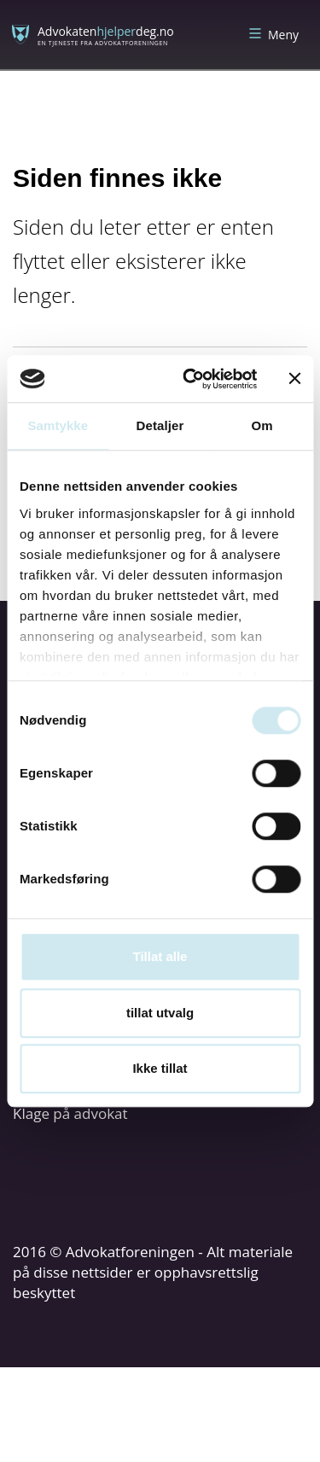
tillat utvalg (160, 1012)
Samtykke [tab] (57, 425)
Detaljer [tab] (160, 425)
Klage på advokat (70, 1113)
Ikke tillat (159, 1068)
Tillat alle (160, 956)
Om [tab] (262, 425)
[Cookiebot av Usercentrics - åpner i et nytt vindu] (191, 379)
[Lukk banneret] (294, 379)
